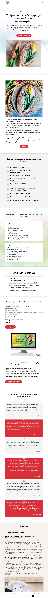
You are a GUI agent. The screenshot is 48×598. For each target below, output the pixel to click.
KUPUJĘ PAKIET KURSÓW (13, 382)
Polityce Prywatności (26, 596)
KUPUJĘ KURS (10, 327)
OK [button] (33, 596)
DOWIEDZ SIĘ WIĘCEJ (24, 35)
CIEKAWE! (24, 146)
